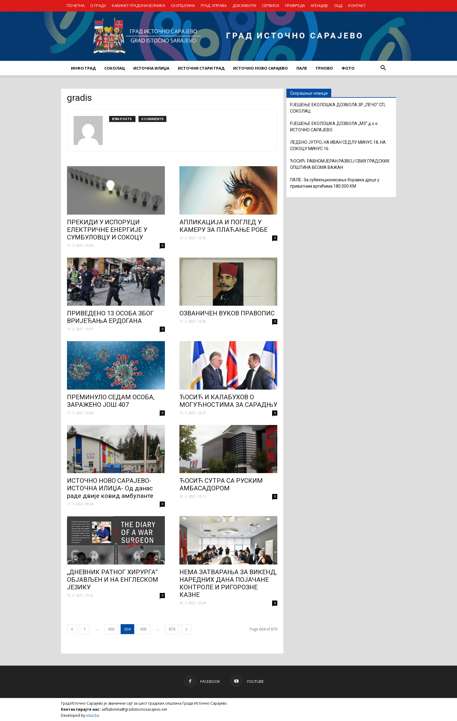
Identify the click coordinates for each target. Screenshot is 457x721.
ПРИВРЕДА (295, 5)
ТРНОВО (324, 68)
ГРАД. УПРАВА (214, 5)
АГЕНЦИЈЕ (319, 5)
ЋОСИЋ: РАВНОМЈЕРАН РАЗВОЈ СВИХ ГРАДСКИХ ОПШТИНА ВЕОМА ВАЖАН (339, 164)
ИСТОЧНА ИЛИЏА (151, 68)
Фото (348, 68)
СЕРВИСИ (270, 5)
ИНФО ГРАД (83, 68)
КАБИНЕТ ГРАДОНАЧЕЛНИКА (138, 5)
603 (111, 629)
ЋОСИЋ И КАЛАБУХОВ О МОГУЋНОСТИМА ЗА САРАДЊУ (228, 400)
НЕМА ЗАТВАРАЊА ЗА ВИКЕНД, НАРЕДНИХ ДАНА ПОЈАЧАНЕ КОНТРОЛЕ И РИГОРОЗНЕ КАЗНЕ (228, 583)
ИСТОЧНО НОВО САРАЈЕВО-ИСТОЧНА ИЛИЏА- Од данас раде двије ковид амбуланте (110, 488)
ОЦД (338, 5)
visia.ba (92, 715)
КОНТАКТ (356, 5)
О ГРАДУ (98, 5)
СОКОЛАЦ (114, 68)
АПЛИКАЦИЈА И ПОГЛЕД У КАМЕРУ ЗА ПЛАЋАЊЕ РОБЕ (223, 226)
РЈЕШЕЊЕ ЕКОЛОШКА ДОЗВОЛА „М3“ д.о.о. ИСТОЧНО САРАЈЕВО (334, 126)
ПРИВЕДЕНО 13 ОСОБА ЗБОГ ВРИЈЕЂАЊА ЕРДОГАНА (110, 317)
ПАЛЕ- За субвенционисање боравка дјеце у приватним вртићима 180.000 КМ (334, 183)
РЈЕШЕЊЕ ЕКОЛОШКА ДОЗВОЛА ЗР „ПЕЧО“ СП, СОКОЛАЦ (337, 108)
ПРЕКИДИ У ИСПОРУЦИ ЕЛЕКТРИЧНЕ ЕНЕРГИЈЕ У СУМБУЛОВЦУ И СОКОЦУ (107, 230)
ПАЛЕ (301, 68)
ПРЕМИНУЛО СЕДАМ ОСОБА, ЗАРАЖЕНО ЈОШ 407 (111, 400)
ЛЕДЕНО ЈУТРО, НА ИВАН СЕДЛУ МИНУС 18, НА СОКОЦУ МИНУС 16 (338, 145)
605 (143, 629)
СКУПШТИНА (183, 5)
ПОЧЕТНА (76, 5)
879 (172, 629)
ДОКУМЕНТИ (244, 5)
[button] (383, 68)
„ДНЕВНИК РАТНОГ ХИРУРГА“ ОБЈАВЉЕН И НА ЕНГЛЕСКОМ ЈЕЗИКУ (112, 579)
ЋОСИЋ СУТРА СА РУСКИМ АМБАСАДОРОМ (221, 484)
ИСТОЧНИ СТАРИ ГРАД (201, 68)
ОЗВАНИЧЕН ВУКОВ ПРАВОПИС (227, 313)
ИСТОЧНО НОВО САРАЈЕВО (260, 68)
